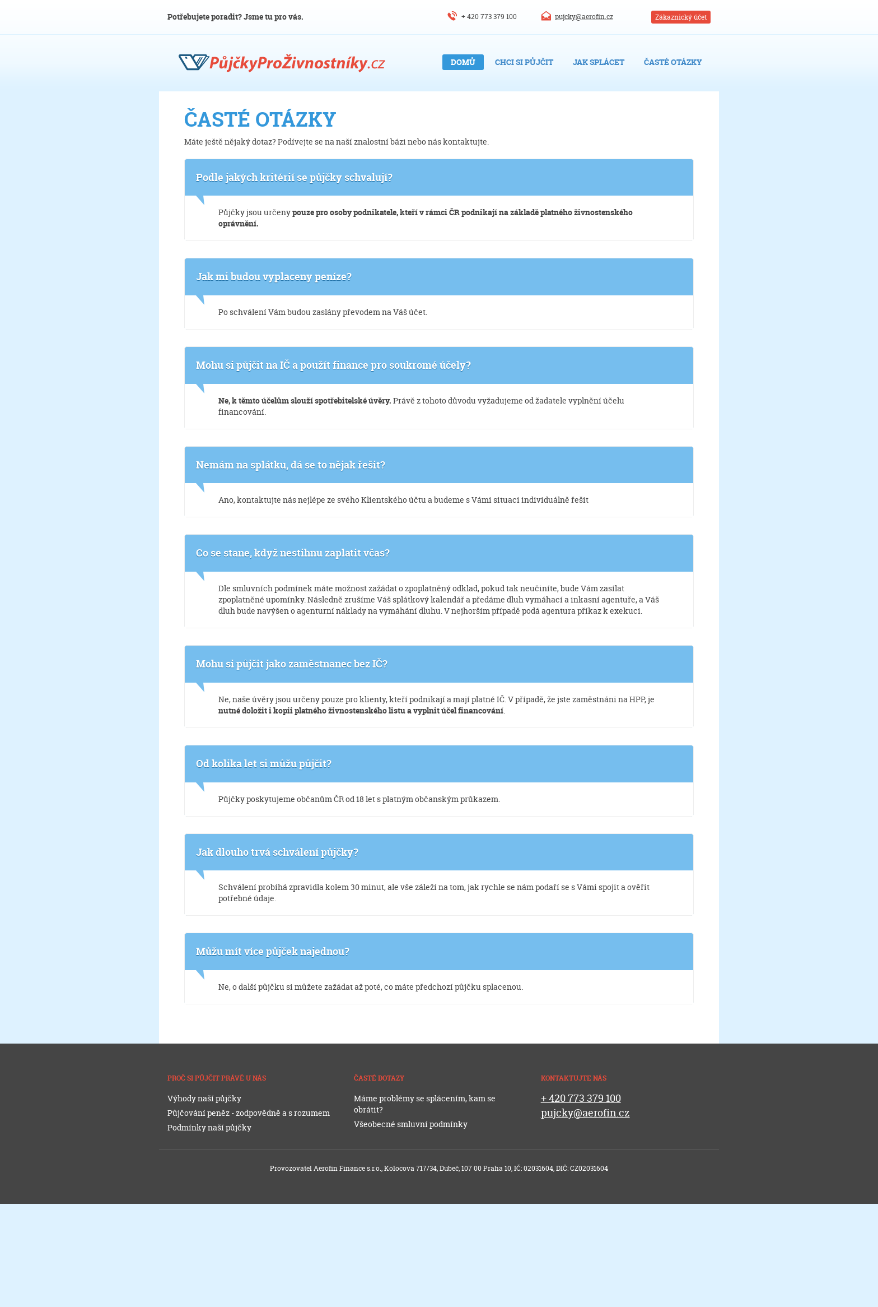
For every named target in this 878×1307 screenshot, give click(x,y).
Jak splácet (598, 62)
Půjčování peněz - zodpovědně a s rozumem (248, 1112)
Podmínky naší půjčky (209, 1127)
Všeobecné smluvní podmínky (411, 1124)
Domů (463, 62)
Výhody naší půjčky (204, 1098)
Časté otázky (673, 62)
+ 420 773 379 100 (489, 16)
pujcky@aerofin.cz (584, 16)
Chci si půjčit (524, 62)
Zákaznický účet (681, 17)
